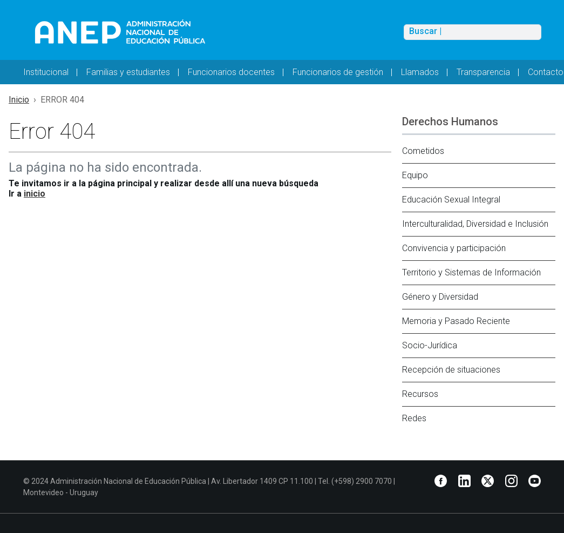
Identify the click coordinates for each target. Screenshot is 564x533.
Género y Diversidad (440, 297)
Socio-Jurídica (429, 345)
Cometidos (423, 151)
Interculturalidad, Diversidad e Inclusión (475, 224)
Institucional (46, 72)
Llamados (420, 72)
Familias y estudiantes (128, 72)
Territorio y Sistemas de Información (471, 272)
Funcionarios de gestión (338, 72)
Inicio (19, 100)
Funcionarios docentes (231, 72)
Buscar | (425, 31)
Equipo (415, 175)
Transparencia (483, 72)
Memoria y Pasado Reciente (456, 321)
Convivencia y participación (454, 248)
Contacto (545, 72)
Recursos (420, 394)
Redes (414, 418)
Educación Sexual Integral (451, 199)
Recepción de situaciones (451, 370)
